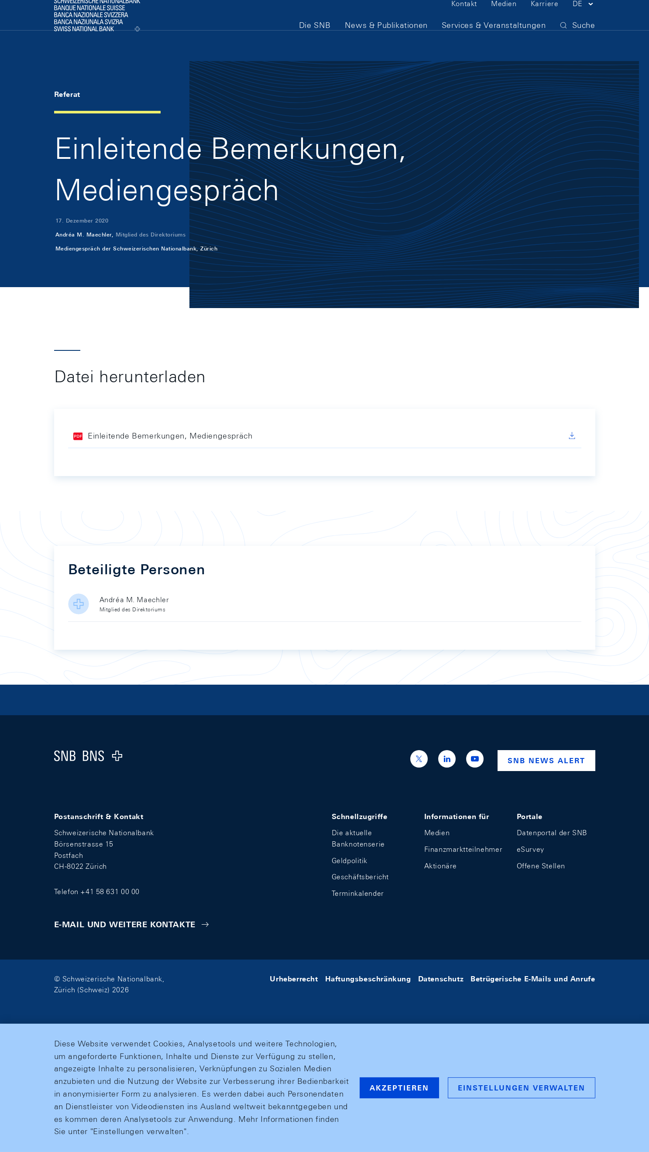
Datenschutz (441, 979)
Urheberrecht (294, 979)
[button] (584, 21)
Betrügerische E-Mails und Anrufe (532, 979)
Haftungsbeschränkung (368, 979)
